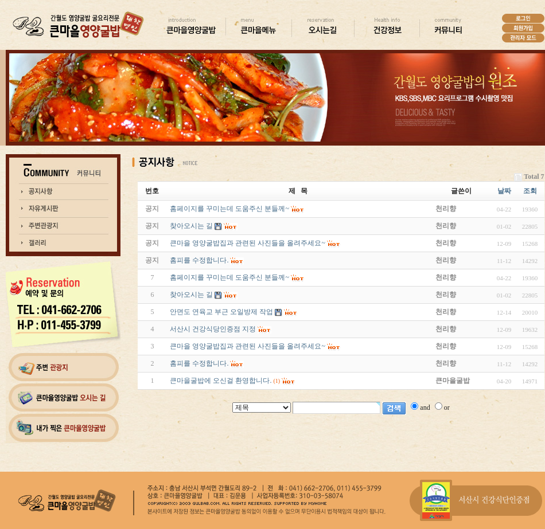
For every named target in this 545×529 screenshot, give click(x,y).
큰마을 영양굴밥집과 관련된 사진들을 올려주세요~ (247, 346)
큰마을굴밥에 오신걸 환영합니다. (220, 381)
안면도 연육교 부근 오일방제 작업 (221, 312)
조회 (530, 191)
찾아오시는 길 (191, 295)
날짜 (504, 191)
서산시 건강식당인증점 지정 (213, 329)
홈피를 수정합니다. (199, 363)
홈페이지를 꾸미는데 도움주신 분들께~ (229, 277)
